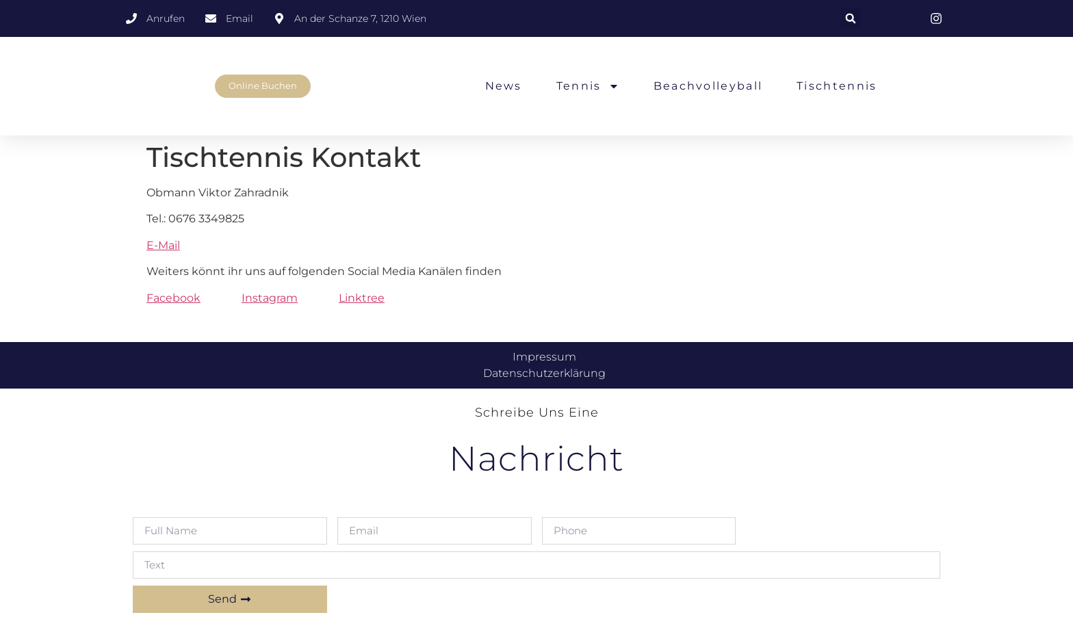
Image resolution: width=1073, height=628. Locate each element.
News (503, 85)
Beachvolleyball (708, 85)
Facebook (173, 297)
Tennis (587, 86)
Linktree (362, 297)
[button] (850, 18)
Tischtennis (837, 85)
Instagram (270, 297)
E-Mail (163, 245)
